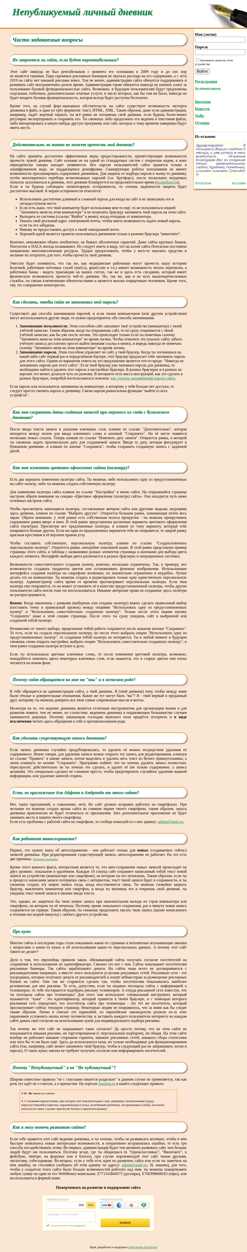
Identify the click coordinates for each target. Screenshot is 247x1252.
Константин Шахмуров (143, 1247)
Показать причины (45, 859)
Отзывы (202, 123)
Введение (203, 102)
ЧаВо (199, 116)
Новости (202, 109)
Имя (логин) (205, 34)
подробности (167, 182)
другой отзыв (203, 182)
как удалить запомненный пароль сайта (143, 378)
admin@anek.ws (171, 822)
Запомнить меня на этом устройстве (214, 62)
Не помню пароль (208, 88)
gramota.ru (106, 1084)
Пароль (201, 47)
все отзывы (239, 182)
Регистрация (206, 81)
